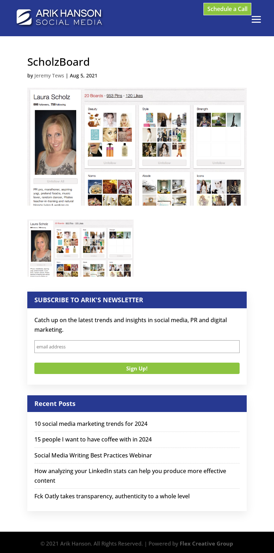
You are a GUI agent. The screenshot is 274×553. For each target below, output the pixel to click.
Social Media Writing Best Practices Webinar (93, 455)
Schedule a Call (227, 9)
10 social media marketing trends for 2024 (90, 424)
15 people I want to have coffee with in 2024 (93, 439)
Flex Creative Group (206, 543)
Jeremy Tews (49, 75)
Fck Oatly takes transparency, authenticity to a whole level (112, 496)
